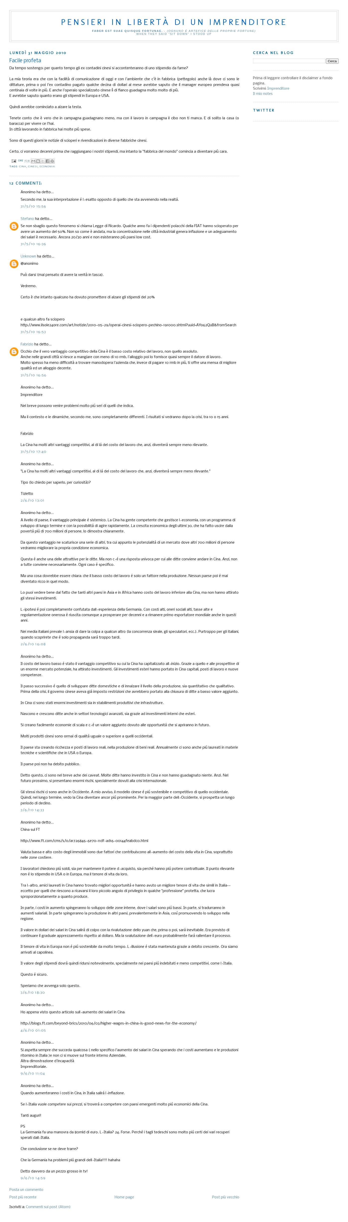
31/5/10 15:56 (34, 206)
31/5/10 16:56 (34, 375)
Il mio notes (263, 94)
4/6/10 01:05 (33, 1030)
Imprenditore (278, 89)
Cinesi (33, 166)
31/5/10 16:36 (34, 244)
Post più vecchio (225, 1197)
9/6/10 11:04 (33, 1074)
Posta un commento (26, 1190)
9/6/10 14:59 (33, 1178)
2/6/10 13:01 (33, 501)
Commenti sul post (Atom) (48, 1207)
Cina (22, 166)
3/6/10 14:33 (33, 810)
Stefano (27, 219)
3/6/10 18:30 (33, 993)
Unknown (28, 256)
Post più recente (23, 1197)
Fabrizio (27, 344)
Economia (47, 166)
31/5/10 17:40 (34, 452)
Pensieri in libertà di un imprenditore (174, 22)
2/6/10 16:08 (33, 644)
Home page (124, 1197)
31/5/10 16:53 (33, 332)
